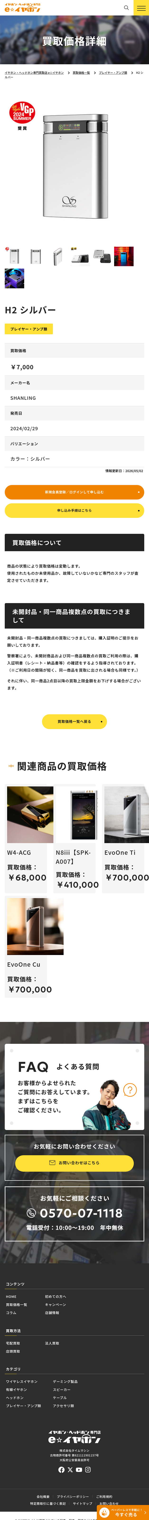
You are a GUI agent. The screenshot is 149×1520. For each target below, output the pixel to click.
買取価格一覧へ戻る (74, 745)
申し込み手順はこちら (74, 534)
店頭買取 (17, 1381)
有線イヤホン (22, 1425)
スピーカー (84, 1425)
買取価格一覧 (22, 1328)
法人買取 (63, 1371)
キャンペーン (72, 1328)
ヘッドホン (19, 1435)
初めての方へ (72, 1317)
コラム (14, 1338)
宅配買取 (17, 1371)
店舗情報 (67, 1338)
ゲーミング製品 (90, 1414)
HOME (14, 1317)
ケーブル (82, 1435)
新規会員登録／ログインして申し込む (74, 513)
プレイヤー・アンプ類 (33, 1446)
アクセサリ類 (87, 1446)
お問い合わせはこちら (79, 1181)
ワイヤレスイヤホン (30, 1414)
